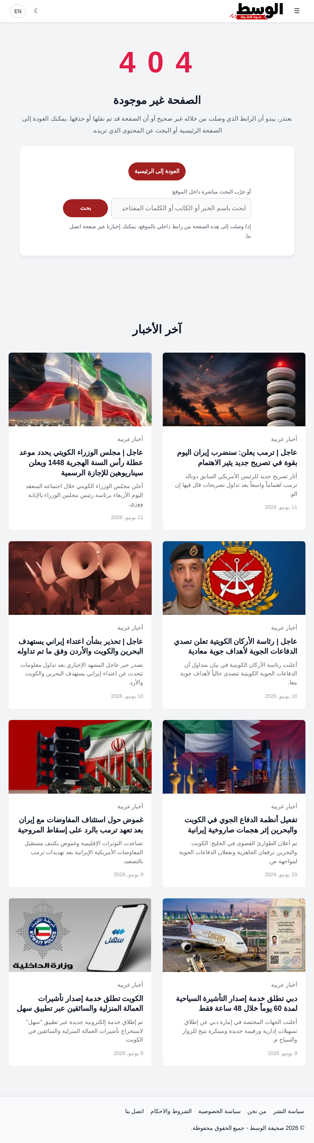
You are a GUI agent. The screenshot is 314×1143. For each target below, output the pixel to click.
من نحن (257, 1111)
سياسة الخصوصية (219, 1111)
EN (18, 11)
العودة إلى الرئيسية (157, 171)
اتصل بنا (134, 1111)
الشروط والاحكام (171, 1111)
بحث (85, 208)
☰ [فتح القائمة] (297, 10)
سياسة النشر (288, 1111)
